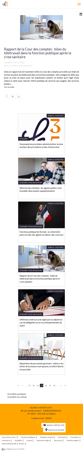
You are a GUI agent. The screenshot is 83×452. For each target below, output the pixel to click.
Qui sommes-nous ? (9, 437)
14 (38, 385)
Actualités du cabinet (17, 397)
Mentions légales (73, 440)
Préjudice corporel (46, 437)
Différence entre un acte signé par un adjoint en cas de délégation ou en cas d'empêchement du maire (41, 322)
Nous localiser (56, 430)
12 (29, 385)
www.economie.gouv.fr (22, 65)
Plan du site (58, 440)
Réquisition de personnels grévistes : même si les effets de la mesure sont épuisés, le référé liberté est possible (41, 366)
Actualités (18, 440)
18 (54, 385)
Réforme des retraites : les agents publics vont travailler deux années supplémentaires (41, 189)
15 (42, 385)
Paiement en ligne (43, 440)
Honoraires (6, 440)
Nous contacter (55, 425)
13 (33, 385)
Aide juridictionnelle (9, 444)
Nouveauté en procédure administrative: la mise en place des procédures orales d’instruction (41, 145)
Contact (29, 440)
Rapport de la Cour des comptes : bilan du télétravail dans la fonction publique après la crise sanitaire (40, 278)
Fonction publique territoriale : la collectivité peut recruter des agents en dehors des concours (41, 233)
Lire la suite (9, 87)
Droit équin (62, 437)
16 (46, 385)
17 (50, 385)
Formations (75, 437)
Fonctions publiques (28, 437)
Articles (22, 444)
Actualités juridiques (16, 394)
